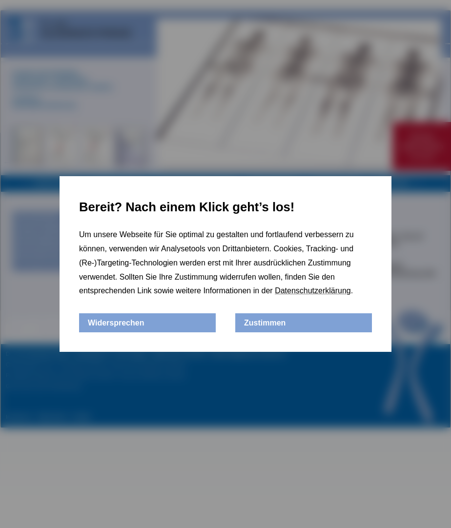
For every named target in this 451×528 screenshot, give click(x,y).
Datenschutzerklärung (313, 290)
